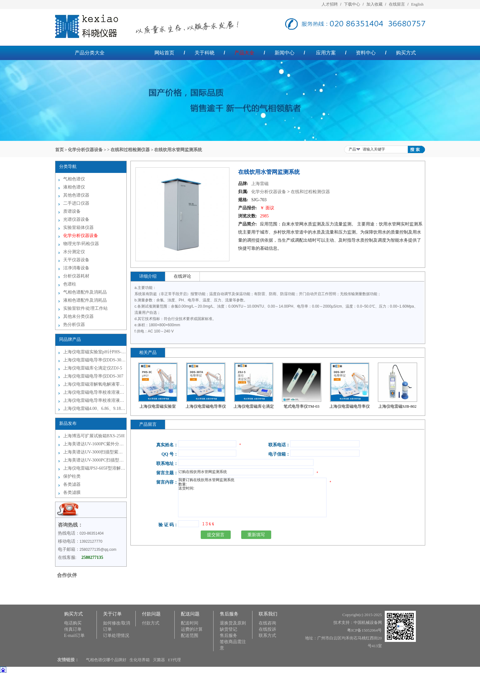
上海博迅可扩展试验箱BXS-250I (94, 436)
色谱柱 (69, 284)
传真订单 (73, 629)
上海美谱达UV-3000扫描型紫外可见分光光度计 (94, 452)
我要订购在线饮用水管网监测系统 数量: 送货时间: (252, 497)
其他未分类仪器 (78, 316)
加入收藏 (374, 4)
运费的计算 (192, 629)
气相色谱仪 (74, 179)
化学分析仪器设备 (85, 149)
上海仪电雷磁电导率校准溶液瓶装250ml (94, 400)
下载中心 (352, 4)
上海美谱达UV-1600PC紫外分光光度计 (94, 444)
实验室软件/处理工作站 (85, 308)
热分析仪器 (74, 324)
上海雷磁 (260, 183)
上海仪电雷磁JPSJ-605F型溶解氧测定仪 (94, 468)
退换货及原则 (233, 623)
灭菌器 (159, 659)
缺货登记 (228, 629)
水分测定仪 (74, 251)
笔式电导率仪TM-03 (301, 406)
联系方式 (267, 635)
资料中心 (366, 52)
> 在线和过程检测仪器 (128, 149)
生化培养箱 (139, 659)
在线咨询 (267, 623)
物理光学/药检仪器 (81, 243)
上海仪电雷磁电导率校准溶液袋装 (94, 392)
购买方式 (406, 52)
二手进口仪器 (76, 203)
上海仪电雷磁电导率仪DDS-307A (94, 360)
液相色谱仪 (74, 187)
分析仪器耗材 (76, 276)
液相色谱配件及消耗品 (85, 300)
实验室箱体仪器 (78, 227)
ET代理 (174, 659)
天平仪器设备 (76, 260)
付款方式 (150, 623)
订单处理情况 (116, 635)
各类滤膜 (72, 492)
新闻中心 (284, 52)
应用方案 (326, 52)
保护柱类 (72, 476)
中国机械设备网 (368, 622)
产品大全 (244, 52)
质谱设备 (72, 211)
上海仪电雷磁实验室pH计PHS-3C (94, 352)
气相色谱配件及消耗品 (85, 292)
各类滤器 (72, 484)
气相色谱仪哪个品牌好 (106, 659)
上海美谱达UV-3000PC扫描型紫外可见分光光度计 (94, 460)
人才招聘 (330, 4)
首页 (59, 149)
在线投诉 (267, 629)
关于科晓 (204, 52)
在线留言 (397, 4)
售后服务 (228, 635)
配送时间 (189, 623)
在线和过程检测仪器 (310, 191)
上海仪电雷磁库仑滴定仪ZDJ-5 (92, 368)
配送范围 (189, 635)
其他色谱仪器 (76, 195)
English (417, 4)
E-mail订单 (74, 635)
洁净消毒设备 (76, 268)
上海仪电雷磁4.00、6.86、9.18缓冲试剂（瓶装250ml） (94, 408)
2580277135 (92, 557)
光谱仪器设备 (76, 219)
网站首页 (164, 52)
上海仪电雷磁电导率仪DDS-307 (93, 376)
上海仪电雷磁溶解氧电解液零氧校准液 (94, 384)
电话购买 (73, 623)
